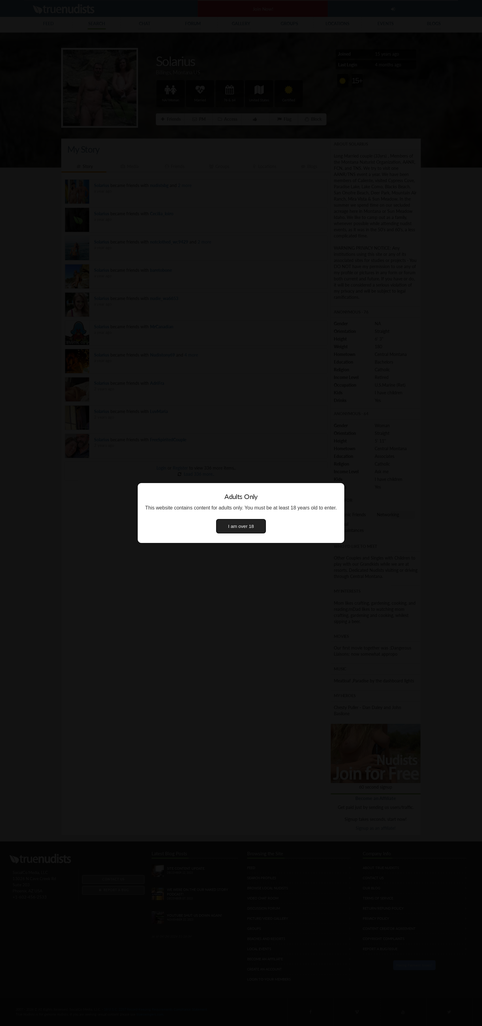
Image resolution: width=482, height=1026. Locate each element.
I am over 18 (241, 526)
